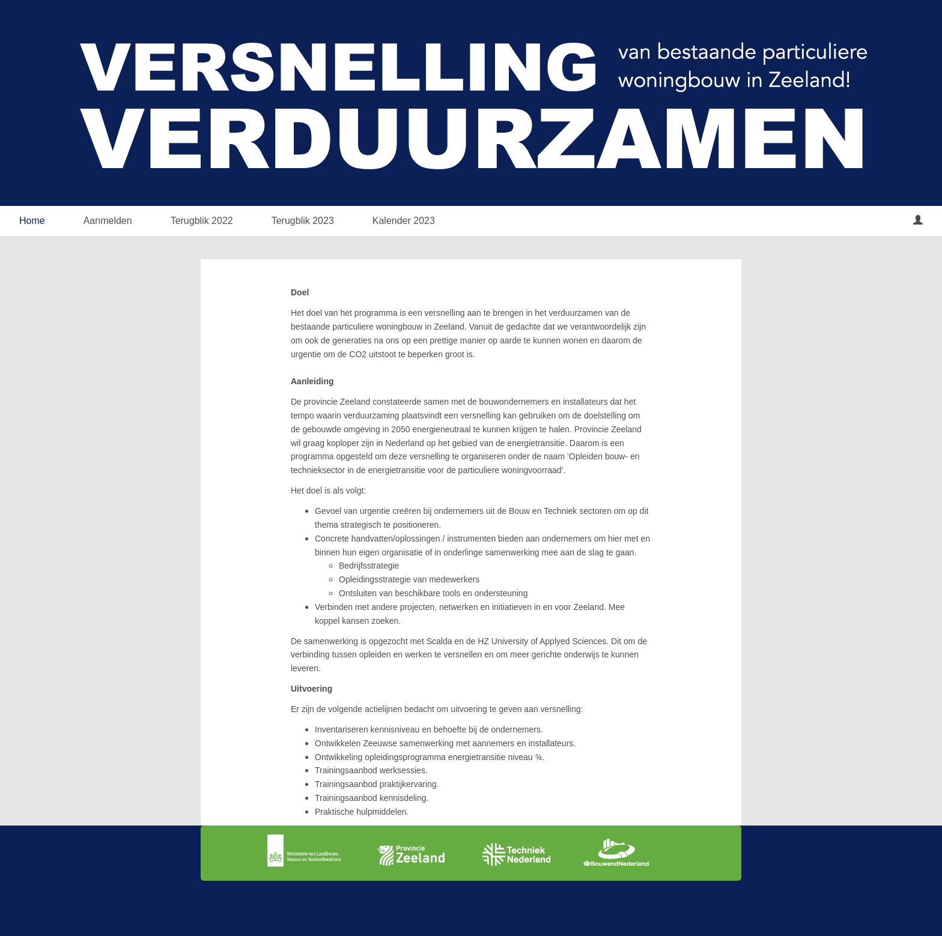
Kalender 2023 (403, 221)
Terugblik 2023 (303, 221)
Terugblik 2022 (202, 221)
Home (32, 221)
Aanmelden (108, 221)
